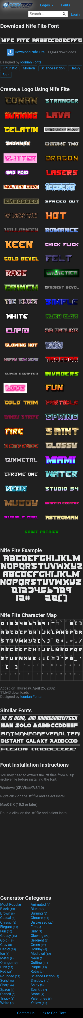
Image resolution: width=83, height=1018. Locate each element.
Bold (5, 75)
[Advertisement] (41, 854)
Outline (39, 963)
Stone (37, 994)
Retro (37, 971)
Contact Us (26, 1013)
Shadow (40, 980)
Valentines (41, 998)
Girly (36, 931)
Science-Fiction (53, 68)
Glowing (40, 936)
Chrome (40, 918)
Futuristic (9, 68)
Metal (7, 958)
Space (7, 989)
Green (38, 945)
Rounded (10, 976)
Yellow (39, 1003)
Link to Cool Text (53, 1013)
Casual (7, 918)
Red (6, 971)
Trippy (7, 998)
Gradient (39, 940)
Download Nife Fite (26, 52)
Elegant (9, 927)
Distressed (42, 922)
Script (7, 980)
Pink (6, 967)
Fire (36, 927)
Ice (4, 953)
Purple (39, 967)
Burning (39, 913)
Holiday (39, 949)
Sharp (7, 985)
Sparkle (39, 989)
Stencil (7, 994)
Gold (7, 940)
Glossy (8, 936)
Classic (8, 922)
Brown (7, 913)
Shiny (37, 985)
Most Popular (10, 904)
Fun (6, 931)
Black (7, 909)
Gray (6, 945)
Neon (37, 958)
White (7, 1003)
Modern (29, 68)
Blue (37, 909)
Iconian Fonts (31, 62)
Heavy (75, 68)
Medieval (41, 953)
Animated (40, 904)
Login (75, 14)
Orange (9, 963)
